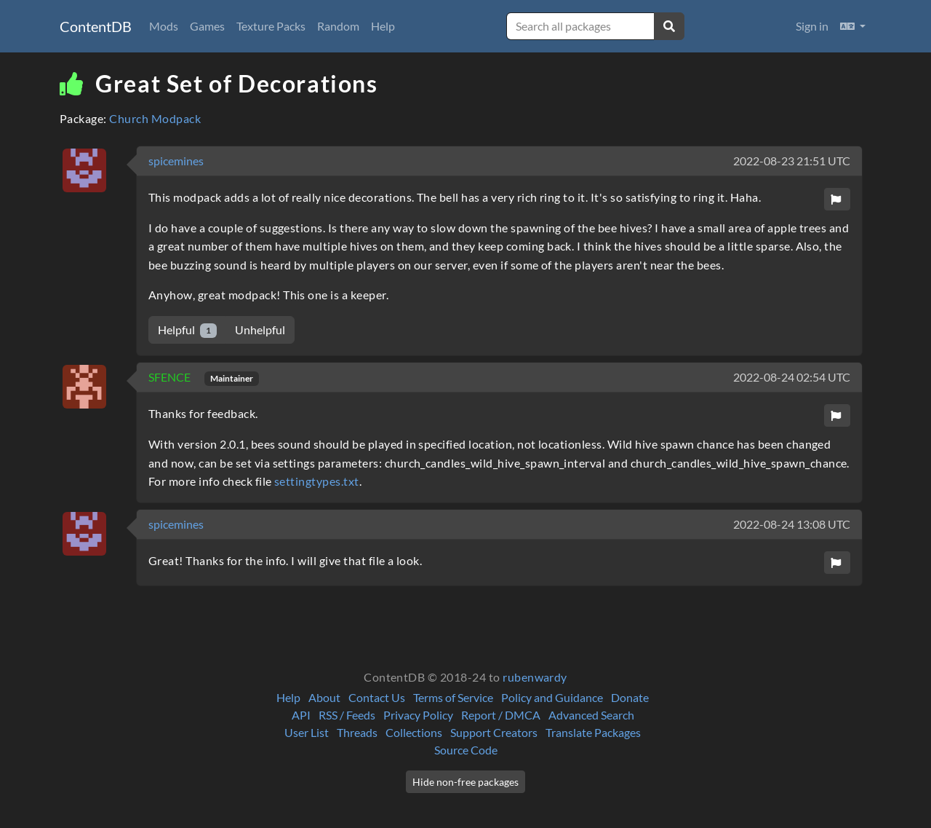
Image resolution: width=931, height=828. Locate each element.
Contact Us (376, 697)
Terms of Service (453, 697)
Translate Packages (593, 732)
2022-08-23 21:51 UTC (791, 160)
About (324, 697)
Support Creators (494, 732)
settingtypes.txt (316, 481)
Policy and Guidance (552, 697)
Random (338, 26)
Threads (357, 732)
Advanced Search (591, 715)
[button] (852, 26)
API (301, 715)
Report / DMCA (500, 715)
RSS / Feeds (347, 715)
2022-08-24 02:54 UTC (791, 377)
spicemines (176, 160)
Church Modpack (155, 118)
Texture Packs (270, 26)
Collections (413, 732)
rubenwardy (535, 677)
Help (383, 26)
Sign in (812, 26)
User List (306, 732)
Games (207, 26)
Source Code (466, 750)
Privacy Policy (418, 715)
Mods (163, 26)
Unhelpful (260, 329)
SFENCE (170, 377)
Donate (630, 697)
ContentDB (96, 26)
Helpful (187, 330)
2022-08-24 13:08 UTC (791, 524)
